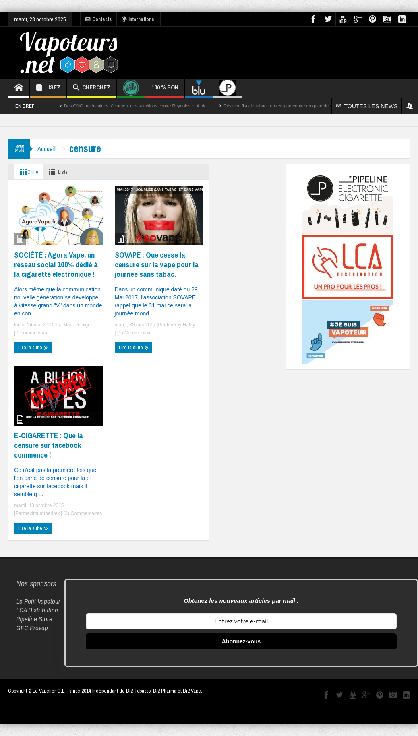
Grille (28, 171)
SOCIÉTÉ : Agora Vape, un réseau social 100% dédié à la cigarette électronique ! (56, 264)
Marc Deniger (77, 325)
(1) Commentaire (134, 333)
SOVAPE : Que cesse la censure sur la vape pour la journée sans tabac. (157, 264)
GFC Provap (32, 627)
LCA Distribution (37, 609)
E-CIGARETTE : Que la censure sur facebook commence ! (48, 445)
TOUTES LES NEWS (367, 106)
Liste (60, 171)
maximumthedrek (41, 513)
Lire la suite (33, 347)
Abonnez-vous (241, 641)
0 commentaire (32, 333)
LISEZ (48, 88)
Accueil (47, 148)
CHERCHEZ (91, 88)
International (138, 19)
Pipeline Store (34, 618)
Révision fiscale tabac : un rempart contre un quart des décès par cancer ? (296, 105)
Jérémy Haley (180, 325)
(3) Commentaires (82, 513)
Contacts (98, 19)
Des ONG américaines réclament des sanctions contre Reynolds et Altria (135, 105)
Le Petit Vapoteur (38, 601)
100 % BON (164, 90)
